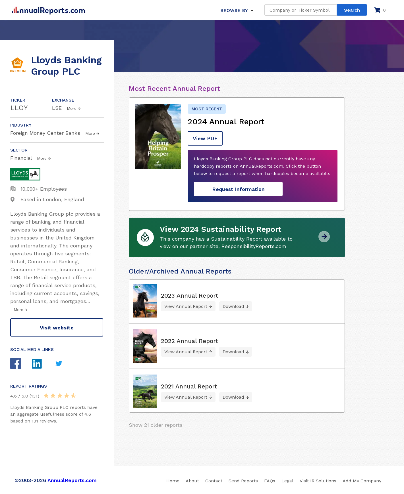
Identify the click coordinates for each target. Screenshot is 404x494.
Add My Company (362, 481)
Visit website (57, 328)
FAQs (269, 481)
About (192, 481)
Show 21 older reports (156, 425)
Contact (213, 481)
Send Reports (243, 481)
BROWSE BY (234, 10)
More (71, 108)
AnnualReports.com (72, 480)
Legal (287, 481)
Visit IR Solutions (318, 481)
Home (172, 481)
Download (233, 306)
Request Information (238, 189)
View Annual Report (185, 306)
